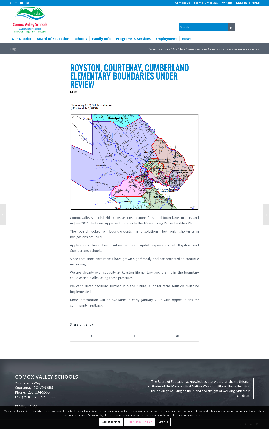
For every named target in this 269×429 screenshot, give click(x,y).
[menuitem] (182, 3)
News (74, 92)
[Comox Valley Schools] (29, 20)
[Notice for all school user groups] (266, 214)
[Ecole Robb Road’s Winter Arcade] (3, 214)
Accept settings (111, 421)
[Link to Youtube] (21, 3)
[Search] (207, 27)
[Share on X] (134, 335)
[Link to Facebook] (16, 3)
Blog (12, 49)
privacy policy (239, 411)
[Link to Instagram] (27, 3)
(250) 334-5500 (38, 392)
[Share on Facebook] (91, 335)
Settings (163, 421)
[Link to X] (10, 3)
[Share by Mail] (177, 335)
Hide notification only (139, 421)
